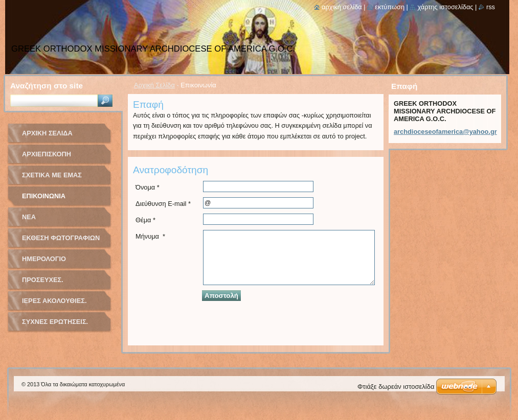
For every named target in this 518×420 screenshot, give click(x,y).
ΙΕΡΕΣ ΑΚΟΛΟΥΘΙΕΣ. (54, 301)
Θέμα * (145, 220)
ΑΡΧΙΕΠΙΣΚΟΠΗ (46, 154)
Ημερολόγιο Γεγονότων (44, 262)
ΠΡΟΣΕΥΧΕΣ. (42, 280)
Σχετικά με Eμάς (52, 175)
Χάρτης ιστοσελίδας (445, 7)
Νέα (29, 217)
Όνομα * (148, 187)
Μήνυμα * (150, 236)
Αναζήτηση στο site (46, 85)
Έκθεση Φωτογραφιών (61, 238)
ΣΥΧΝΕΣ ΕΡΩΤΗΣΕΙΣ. (55, 321)
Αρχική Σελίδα (154, 85)
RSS (490, 7)
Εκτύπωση (389, 7)
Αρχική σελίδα (342, 7)
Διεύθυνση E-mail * (163, 203)
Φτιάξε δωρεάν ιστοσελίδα (395, 386)
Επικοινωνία (43, 196)
